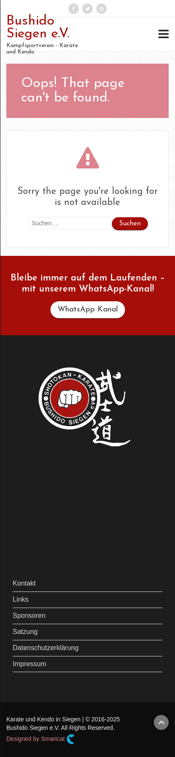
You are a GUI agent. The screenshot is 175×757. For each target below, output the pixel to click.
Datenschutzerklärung (46, 647)
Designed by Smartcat (40, 739)
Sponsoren (29, 615)
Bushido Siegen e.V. (37, 27)
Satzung (25, 631)
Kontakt (24, 583)
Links (20, 599)
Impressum (29, 663)
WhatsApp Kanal (88, 310)
